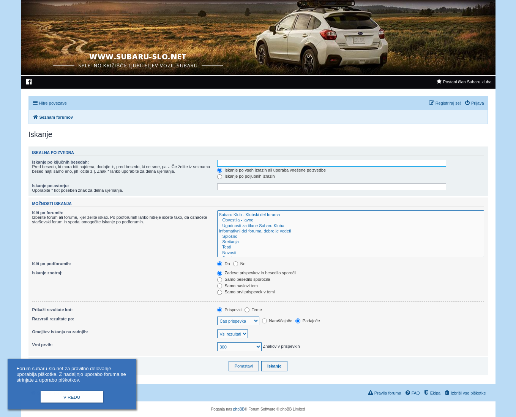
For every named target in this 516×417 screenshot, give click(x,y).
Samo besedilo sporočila (243, 279)
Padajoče (307, 320)
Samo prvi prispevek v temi (246, 292)
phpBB (239, 409)
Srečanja (350, 242)
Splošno (350, 236)
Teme (253, 309)
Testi (350, 247)
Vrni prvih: (42, 344)
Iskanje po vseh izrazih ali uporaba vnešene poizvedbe (271, 170)
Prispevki (229, 309)
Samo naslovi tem (237, 285)
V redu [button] (71, 397)
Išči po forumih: (48, 212)
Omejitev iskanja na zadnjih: (60, 331)
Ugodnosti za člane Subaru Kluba (350, 226)
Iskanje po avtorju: (50, 185)
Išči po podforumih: (51, 263)
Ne (239, 263)
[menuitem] (29, 82)
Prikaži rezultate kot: (52, 309)
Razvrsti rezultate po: (53, 319)
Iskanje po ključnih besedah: (60, 162)
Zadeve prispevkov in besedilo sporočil (256, 273)
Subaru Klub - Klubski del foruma (350, 215)
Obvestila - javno (350, 220)
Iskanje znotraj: (47, 273)
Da (223, 263)
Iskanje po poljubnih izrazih (246, 176)
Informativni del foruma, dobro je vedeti (350, 231)
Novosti (350, 253)
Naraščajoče (277, 320)
